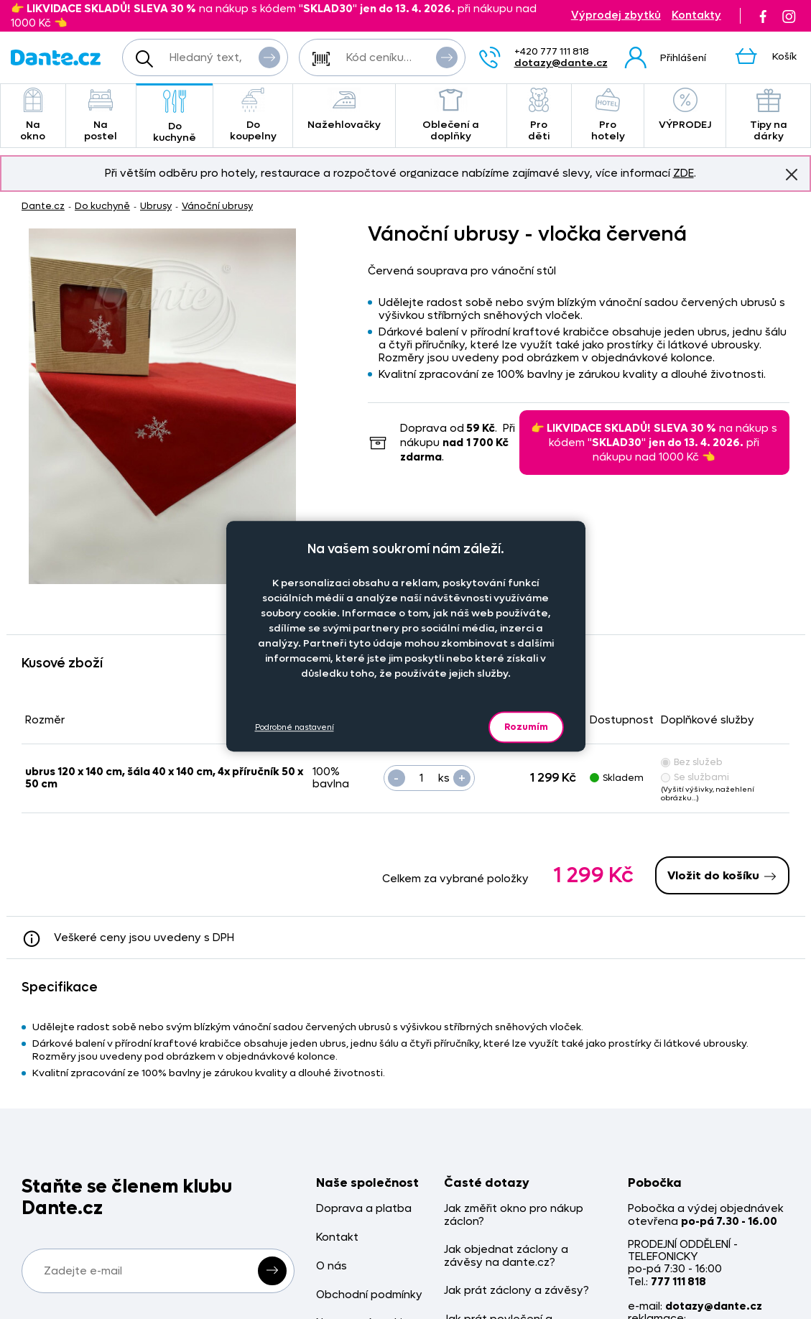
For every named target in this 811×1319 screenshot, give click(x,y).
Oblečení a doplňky (451, 115)
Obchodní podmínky (369, 1295)
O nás (331, 1266)
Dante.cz (43, 206)
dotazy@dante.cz (561, 63)
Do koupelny (253, 115)
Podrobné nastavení (294, 727)
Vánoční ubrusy (217, 206)
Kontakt (337, 1237)
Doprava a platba (364, 1209)
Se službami (695, 777)
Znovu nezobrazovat (792, 174)
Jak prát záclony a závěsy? (516, 1291)
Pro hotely (608, 115)
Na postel (100, 115)
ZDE (683, 173)
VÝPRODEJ (685, 109)
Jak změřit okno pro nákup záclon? (513, 1215)
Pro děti (539, 115)
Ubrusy (156, 206)
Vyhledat (269, 57)
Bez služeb (692, 762)
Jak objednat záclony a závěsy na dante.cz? (506, 1256)
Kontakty (696, 15)
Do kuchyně (174, 116)
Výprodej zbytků (616, 15)
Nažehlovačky (344, 109)
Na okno (33, 115)
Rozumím (526, 727)
